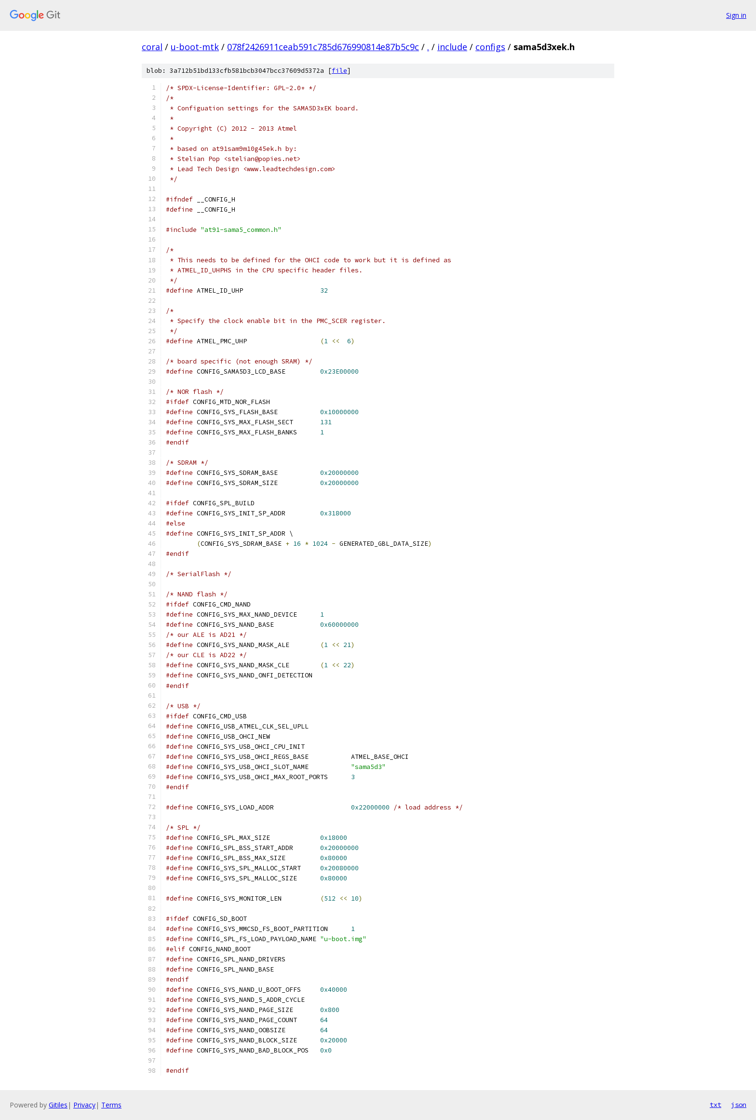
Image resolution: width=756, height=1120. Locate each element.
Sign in (736, 15)
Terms (111, 1104)
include (452, 47)
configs (490, 47)
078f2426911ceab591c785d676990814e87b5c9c (323, 47)
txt (715, 1104)
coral (152, 47)
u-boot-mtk (195, 47)
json (738, 1104)
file (339, 71)
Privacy (84, 1104)
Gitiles (58, 1104)
